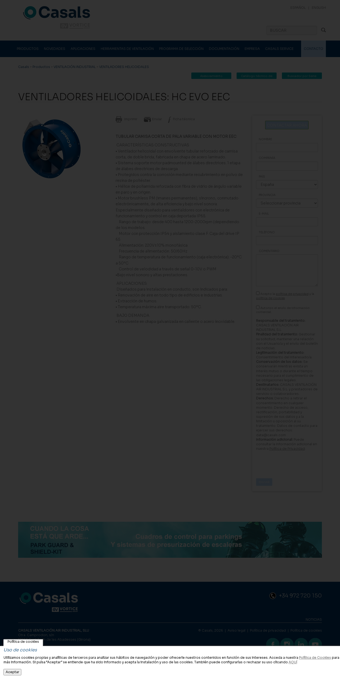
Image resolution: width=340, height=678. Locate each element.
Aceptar (12, 672)
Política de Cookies (315, 658)
